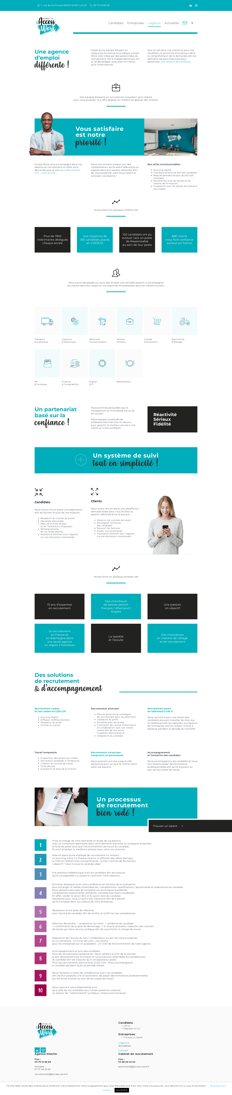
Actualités (124, 1045)
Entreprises (126, 1034)
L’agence (123, 1042)
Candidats (125, 1022)
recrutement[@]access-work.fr (51, 1074)
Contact (123, 1050)
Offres (127, 1026)
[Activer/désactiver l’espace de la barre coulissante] (192, 23)
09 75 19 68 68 (101, 5)
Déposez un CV (132, 1028)
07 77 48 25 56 (42, 1069)
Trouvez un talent (133, 1037)
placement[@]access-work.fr (133, 1066)
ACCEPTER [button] (121, 1090)
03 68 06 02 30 (126, 1062)
